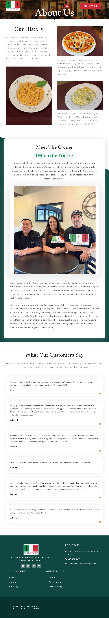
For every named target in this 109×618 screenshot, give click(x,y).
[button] (67, 6)
